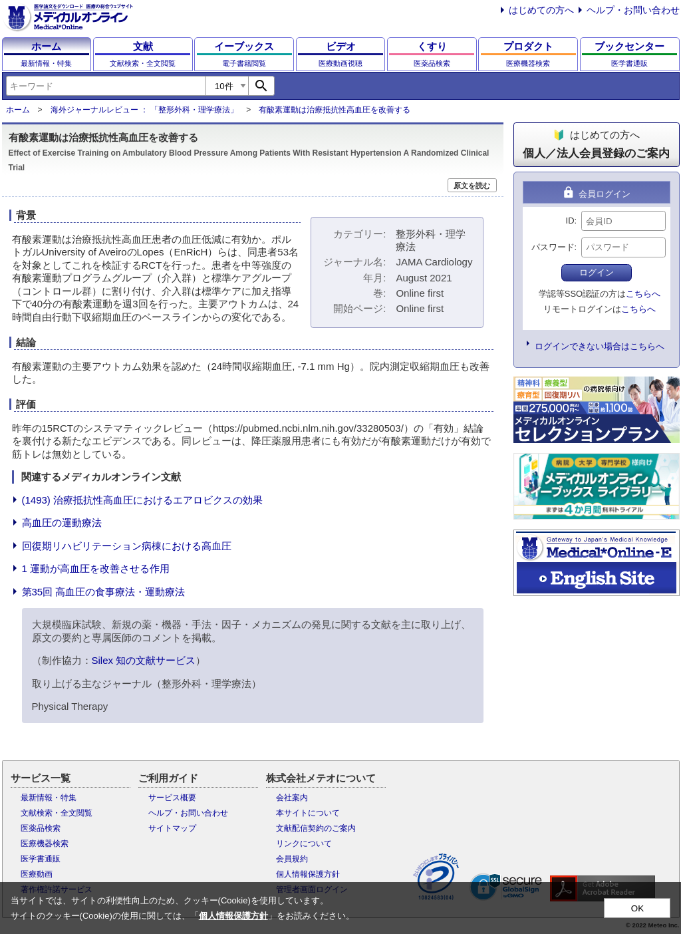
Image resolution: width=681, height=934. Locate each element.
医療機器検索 (44, 843)
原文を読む (472, 186)
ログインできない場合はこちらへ (599, 346)
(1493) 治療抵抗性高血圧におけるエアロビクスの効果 (142, 500)
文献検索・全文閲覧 (56, 813)
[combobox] (105, 86)
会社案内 (292, 797)
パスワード (553, 247)
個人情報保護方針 (308, 874)
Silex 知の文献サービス (144, 660)
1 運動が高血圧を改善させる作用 (96, 568)
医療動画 (37, 874)
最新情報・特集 (48, 797)
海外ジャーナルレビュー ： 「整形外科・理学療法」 (145, 109)
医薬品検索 (41, 828)
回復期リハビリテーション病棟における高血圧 (126, 545)
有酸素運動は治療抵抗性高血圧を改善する (334, 109)
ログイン (596, 272)
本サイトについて (308, 813)
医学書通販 (41, 858)
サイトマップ (172, 828)
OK (637, 908)
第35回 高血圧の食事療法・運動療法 (104, 591)
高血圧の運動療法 (62, 522)
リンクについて (304, 843)
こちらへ (643, 294)
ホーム (18, 109)
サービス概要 (172, 797)
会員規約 (292, 858)
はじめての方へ (541, 10)
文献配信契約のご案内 (316, 828)
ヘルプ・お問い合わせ (633, 10)
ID (570, 221)
